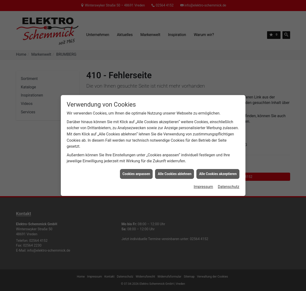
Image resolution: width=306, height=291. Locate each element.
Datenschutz (228, 185)
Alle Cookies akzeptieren (218, 172)
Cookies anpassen (136, 172)
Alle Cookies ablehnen (174, 172)
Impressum (203, 185)
